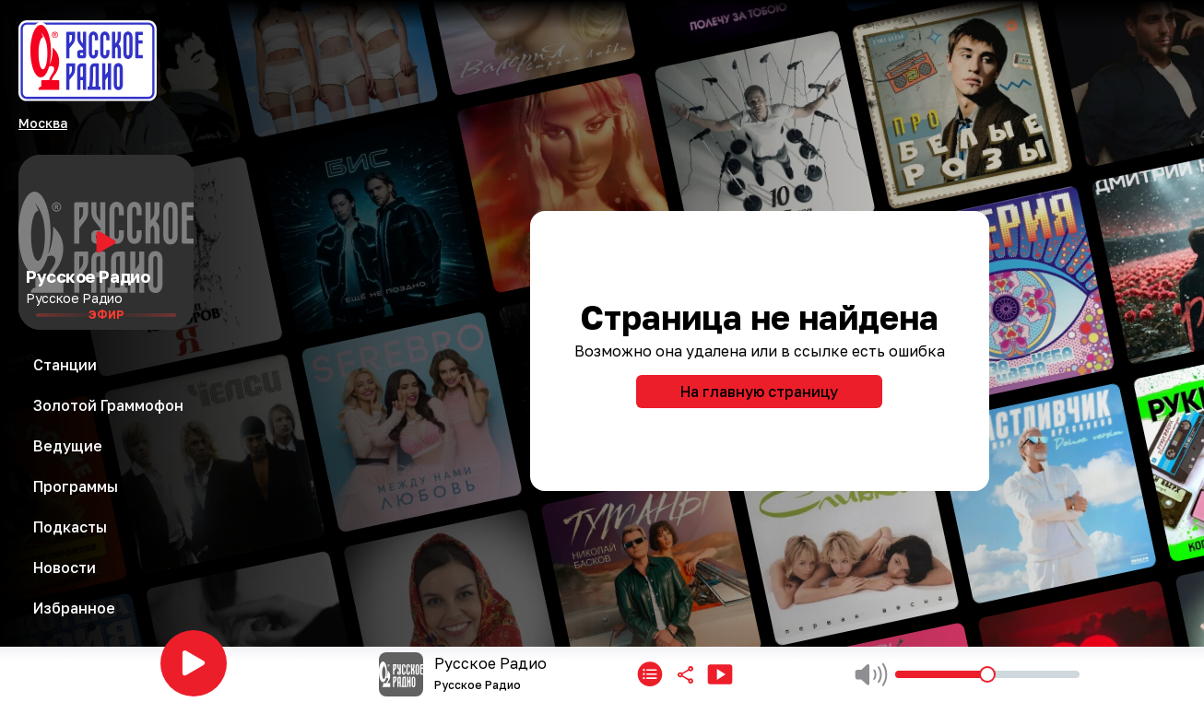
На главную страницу (759, 391)
